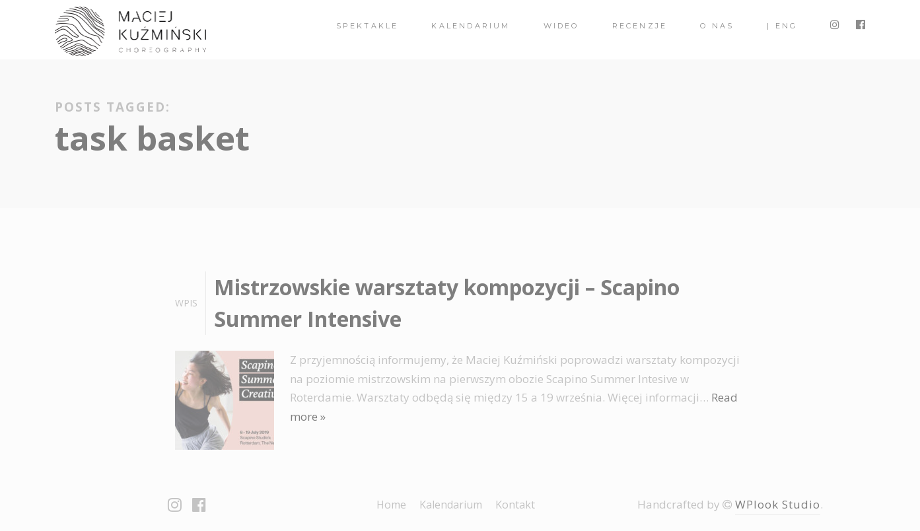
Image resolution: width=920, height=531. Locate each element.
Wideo (561, 25)
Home (391, 504)
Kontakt (515, 504)
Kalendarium (470, 25)
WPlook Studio (777, 504)
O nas (717, 25)
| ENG (782, 25)
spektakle (367, 25)
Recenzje (640, 25)
